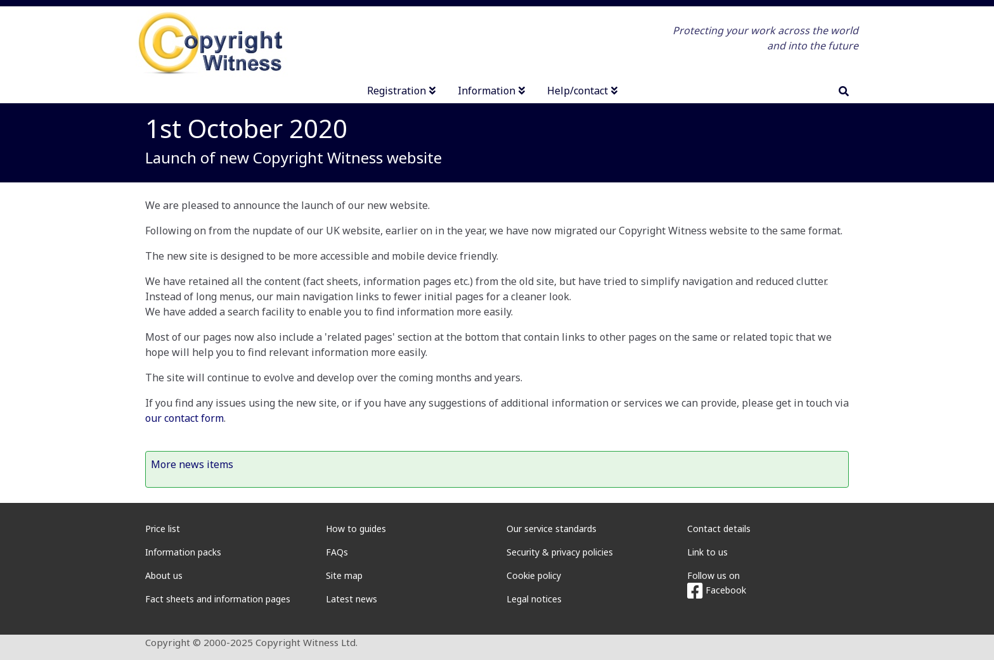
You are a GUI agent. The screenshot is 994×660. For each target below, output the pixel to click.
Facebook (716, 590)
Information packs (183, 552)
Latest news (351, 599)
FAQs (337, 552)
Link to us (707, 552)
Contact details (719, 529)
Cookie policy (534, 575)
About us (164, 575)
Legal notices (534, 599)
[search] (844, 91)
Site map (344, 575)
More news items (192, 464)
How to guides (356, 529)
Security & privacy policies (560, 552)
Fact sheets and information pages (217, 599)
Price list (162, 529)
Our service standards (552, 529)
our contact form (184, 418)
